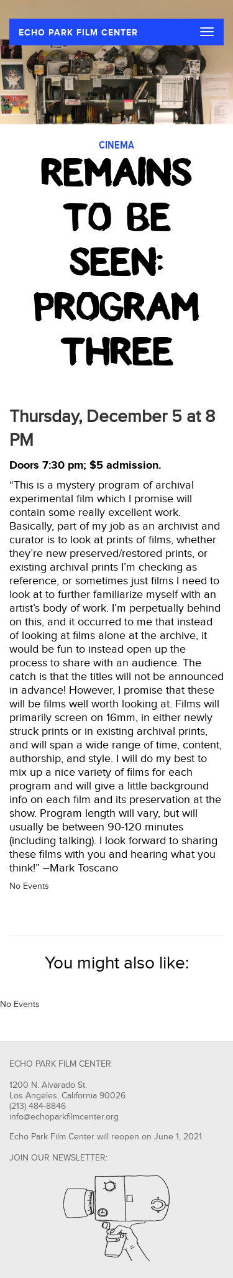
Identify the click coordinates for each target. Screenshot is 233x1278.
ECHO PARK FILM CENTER (78, 32)
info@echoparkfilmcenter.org (64, 1117)
